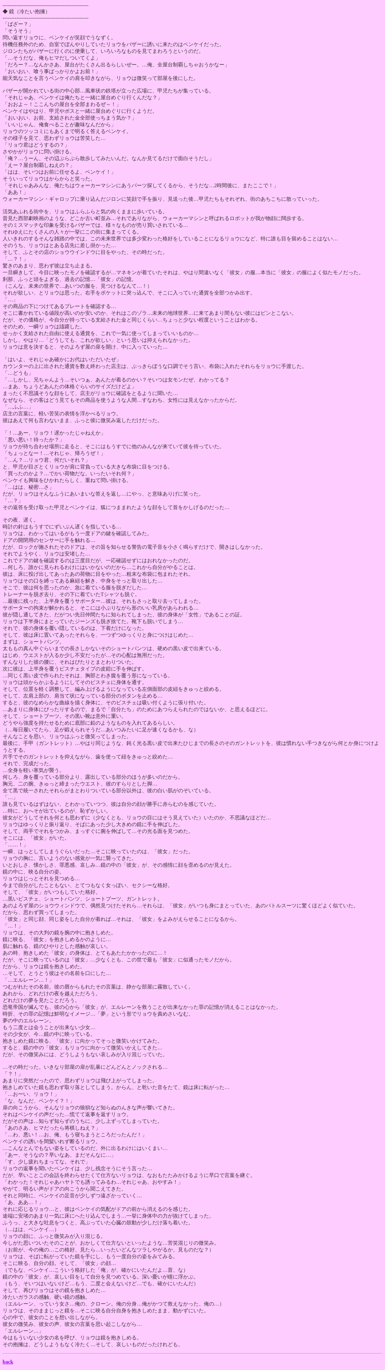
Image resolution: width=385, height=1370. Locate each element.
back (8, 1362)
